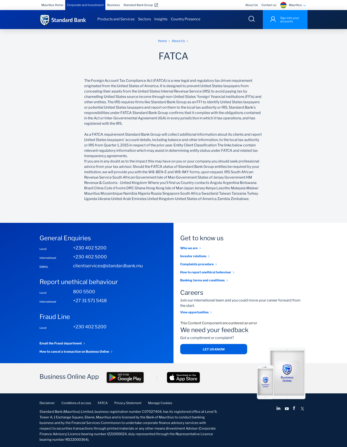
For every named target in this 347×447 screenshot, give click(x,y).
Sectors (144, 19)
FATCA (103, 403)
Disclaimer (47, 403)
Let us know (214, 349)
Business (113, 5)
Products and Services (116, 19)
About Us (251, 5)
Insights (160, 19)
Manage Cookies (160, 403)
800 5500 (84, 291)
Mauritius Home (52, 5)
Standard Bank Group (138, 5)
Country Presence (185, 19)
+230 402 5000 (90, 256)
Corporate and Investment (85, 5)
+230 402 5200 (90, 248)
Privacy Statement (127, 403)
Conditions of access (76, 403)
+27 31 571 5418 (90, 300)
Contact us (268, 5)
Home (162, 41)
